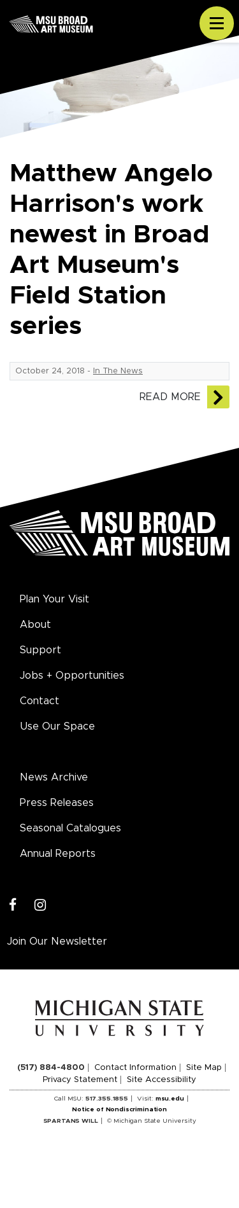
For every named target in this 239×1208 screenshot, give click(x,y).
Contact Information (135, 1068)
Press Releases (57, 803)
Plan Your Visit (54, 599)
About (35, 625)
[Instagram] (40, 905)
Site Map (204, 1068)
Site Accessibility (161, 1080)
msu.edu (170, 1098)
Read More (170, 397)
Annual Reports (58, 854)
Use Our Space (57, 726)
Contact (39, 701)
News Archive (54, 777)
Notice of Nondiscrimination (119, 1109)
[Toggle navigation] (216, 23)
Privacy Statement (80, 1080)
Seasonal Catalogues (70, 828)
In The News (118, 371)
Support (40, 650)
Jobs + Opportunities (72, 675)
